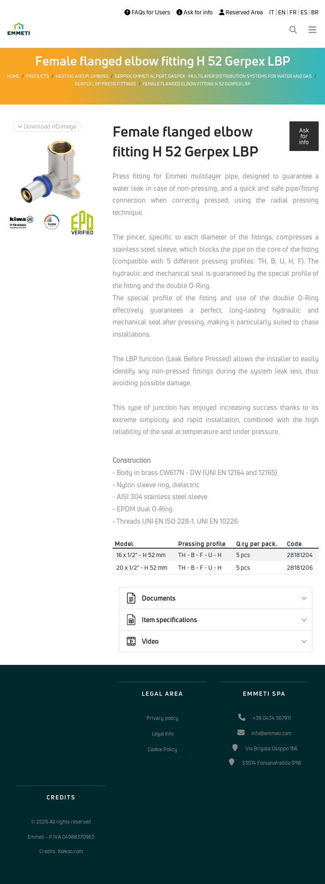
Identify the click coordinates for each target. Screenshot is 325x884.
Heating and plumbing (81, 76)
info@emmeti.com (271, 733)
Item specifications (161, 619)
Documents (150, 598)
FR (293, 12)
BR (315, 12)
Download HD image (46, 126)
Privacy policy (162, 718)
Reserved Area (241, 12)
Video (142, 641)
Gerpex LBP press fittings (105, 84)
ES (303, 12)
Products (37, 76)
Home (13, 76)
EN (282, 12)
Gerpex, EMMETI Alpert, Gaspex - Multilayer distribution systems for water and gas (213, 76)
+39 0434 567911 (272, 718)
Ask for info (194, 12)
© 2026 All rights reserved (61, 821)
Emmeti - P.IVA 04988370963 (61, 836)
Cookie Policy (162, 749)
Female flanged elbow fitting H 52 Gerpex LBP (197, 84)
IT (271, 12)
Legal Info (163, 733)
